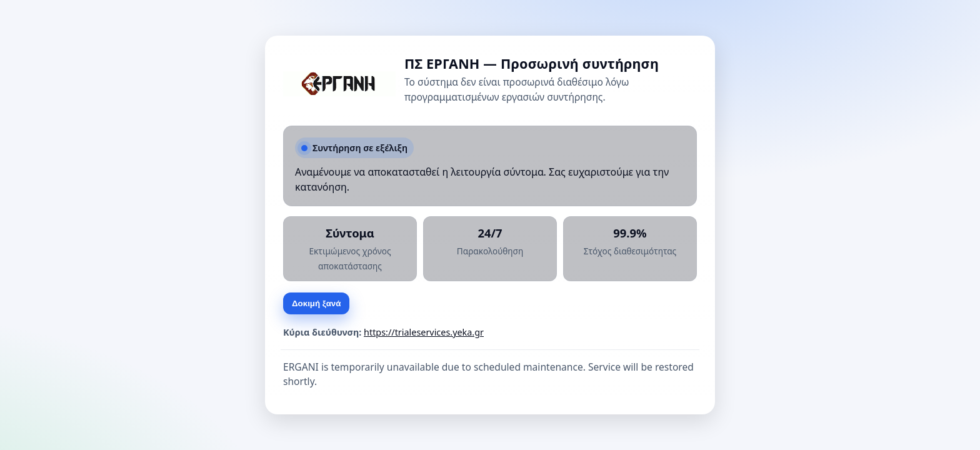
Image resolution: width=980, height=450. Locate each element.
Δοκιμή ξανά (316, 303)
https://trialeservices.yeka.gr (424, 332)
